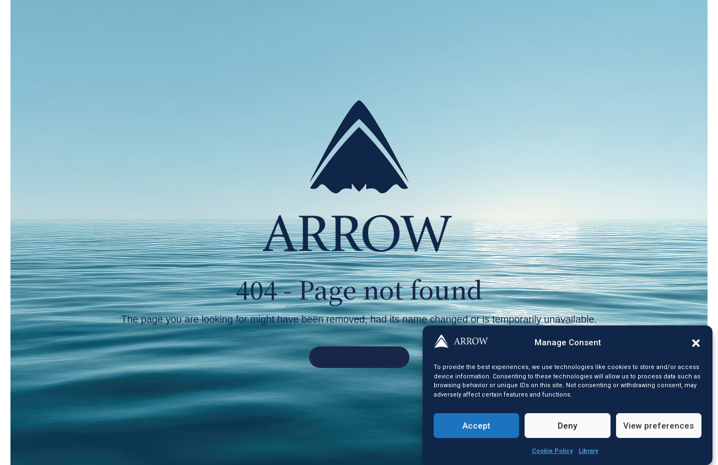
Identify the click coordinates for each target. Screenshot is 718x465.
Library (588, 451)
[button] (695, 343)
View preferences (658, 426)
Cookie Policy (552, 451)
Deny (567, 426)
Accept (476, 426)
